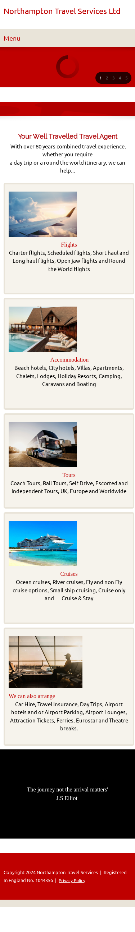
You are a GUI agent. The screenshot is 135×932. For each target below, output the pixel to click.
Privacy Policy (72, 880)
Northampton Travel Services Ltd (62, 11)
